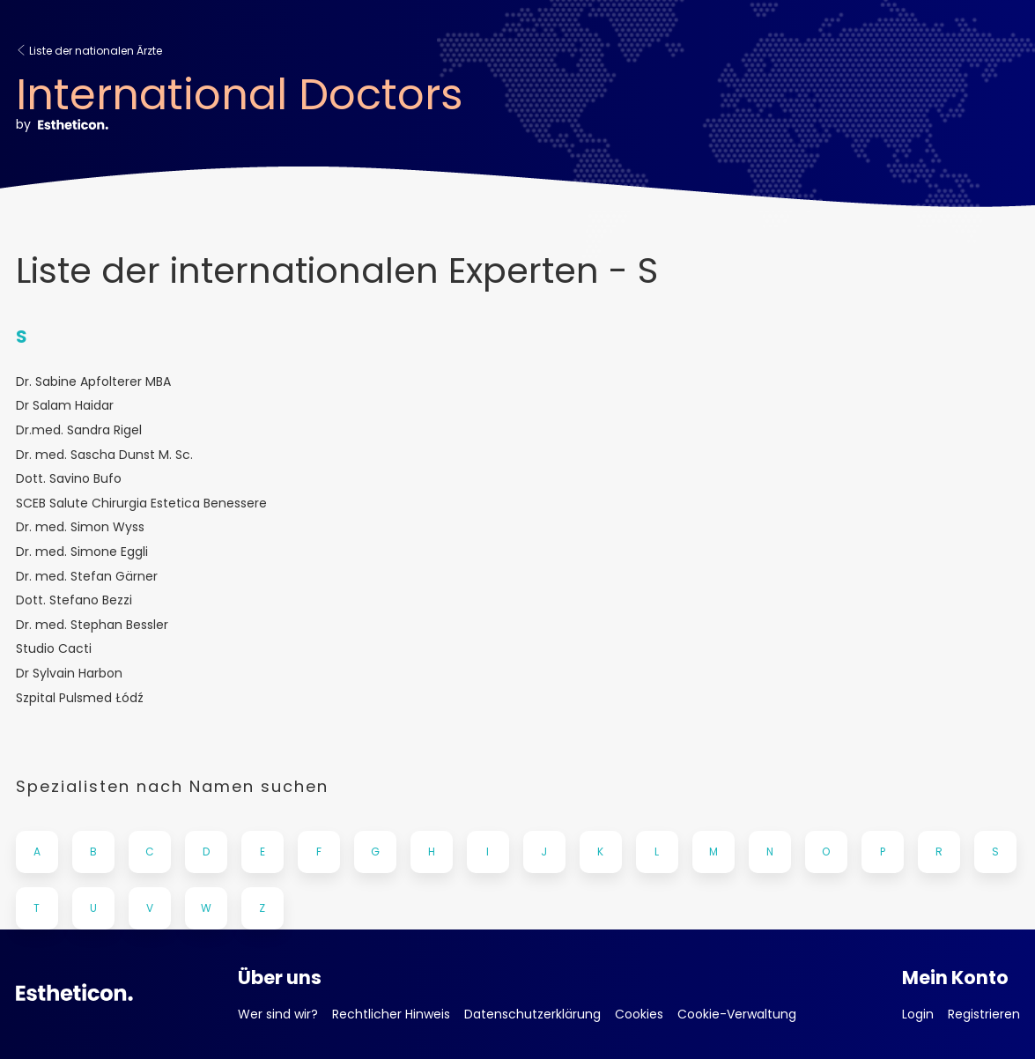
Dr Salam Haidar (65, 405)
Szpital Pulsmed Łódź (80, 698)
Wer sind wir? (278, 1014)
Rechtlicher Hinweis (391, 1014)
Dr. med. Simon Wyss (80, 527)
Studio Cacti (54, 649)
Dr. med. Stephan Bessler (92, 625)
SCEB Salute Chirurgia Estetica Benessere (141, 503)
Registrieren (984, 1014)
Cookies (639, 1014)
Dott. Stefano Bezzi (74, 600)
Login (918, 1014)
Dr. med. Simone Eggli (82, 552)
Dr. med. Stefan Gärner (87, 576)
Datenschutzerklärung (532, 1014)
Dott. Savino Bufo (69, 478)
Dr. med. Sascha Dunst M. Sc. (104, 455)
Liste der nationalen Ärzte (89, 50)
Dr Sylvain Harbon (69, 673)
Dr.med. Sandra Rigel (79, 430)
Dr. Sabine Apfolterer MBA (93, 382)
